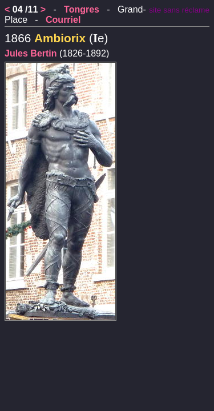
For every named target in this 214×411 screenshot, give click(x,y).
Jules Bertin (31, 53)
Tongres (81, 9)
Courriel (63, 20)
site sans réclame (179, 10)
